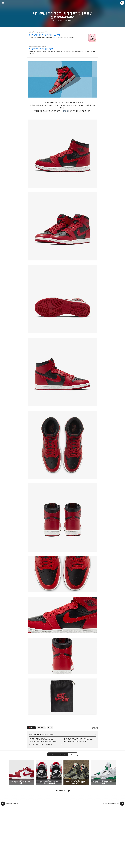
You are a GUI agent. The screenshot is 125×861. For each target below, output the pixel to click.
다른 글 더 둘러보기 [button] (61, 845)
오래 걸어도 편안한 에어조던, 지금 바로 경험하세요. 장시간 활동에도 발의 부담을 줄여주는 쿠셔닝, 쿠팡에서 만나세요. (62, 53)
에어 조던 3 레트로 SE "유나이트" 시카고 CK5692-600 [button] (49, 827)
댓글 (52, 808)
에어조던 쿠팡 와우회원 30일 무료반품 (41, 49)
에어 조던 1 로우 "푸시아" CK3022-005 (40, 799)
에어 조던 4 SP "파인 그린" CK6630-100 (75, 796)
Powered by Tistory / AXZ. (12, 858)
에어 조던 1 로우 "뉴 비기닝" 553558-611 (41, 793)
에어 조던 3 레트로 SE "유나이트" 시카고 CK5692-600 (79, 793)
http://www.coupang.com (36, 46)
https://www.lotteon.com (36, 32)
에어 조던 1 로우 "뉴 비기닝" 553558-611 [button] (21, 827)
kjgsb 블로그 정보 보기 (122, 3)
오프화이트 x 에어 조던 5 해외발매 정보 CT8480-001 (44, 796)
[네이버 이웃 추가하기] (50, 782)
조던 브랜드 (37, 789)
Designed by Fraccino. (113, 858)
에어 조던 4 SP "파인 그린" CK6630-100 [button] (103, 827)
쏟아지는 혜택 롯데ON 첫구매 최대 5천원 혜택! (44, 35)
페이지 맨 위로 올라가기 (122, 858)
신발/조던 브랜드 (68, 20)
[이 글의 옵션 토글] (34, 782)
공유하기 (62, 808)
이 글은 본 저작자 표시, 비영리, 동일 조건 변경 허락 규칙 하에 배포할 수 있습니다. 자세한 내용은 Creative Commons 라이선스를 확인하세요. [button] (95, 782)
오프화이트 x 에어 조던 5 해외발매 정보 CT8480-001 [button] (76, 827)
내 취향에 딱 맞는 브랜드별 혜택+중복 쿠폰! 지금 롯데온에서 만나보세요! (51, 37)
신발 (30, 789)
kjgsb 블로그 (2, 858)
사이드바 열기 (2, 3)
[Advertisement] (62, 73)
